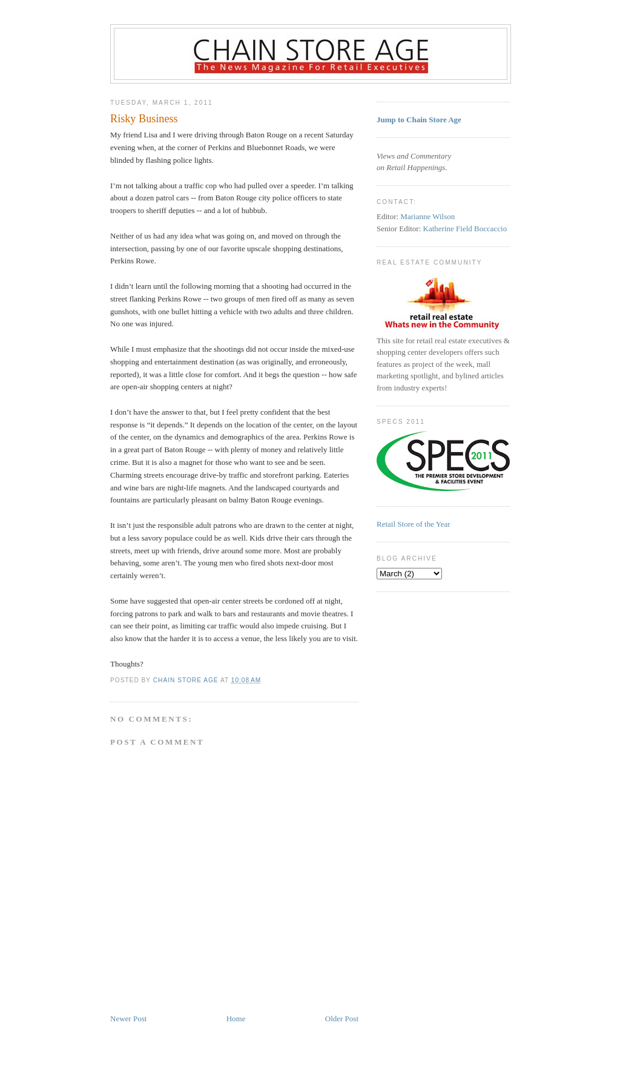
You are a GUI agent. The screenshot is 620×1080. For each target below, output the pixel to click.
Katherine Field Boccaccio (465, 228)
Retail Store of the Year (413, 523)
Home (236, 1018)
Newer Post (128, 1018)
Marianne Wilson (427, 216)
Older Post (341, 1018)
